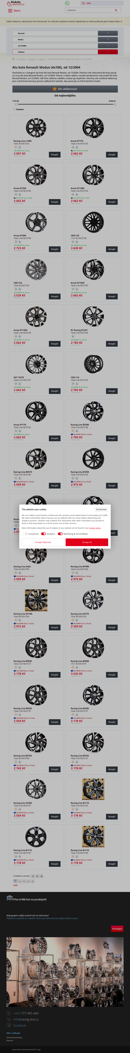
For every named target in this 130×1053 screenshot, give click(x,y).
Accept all (87, 542)
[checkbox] (30, 533)
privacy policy (95, 528)
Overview (101, 509)
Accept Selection (43, 542)
